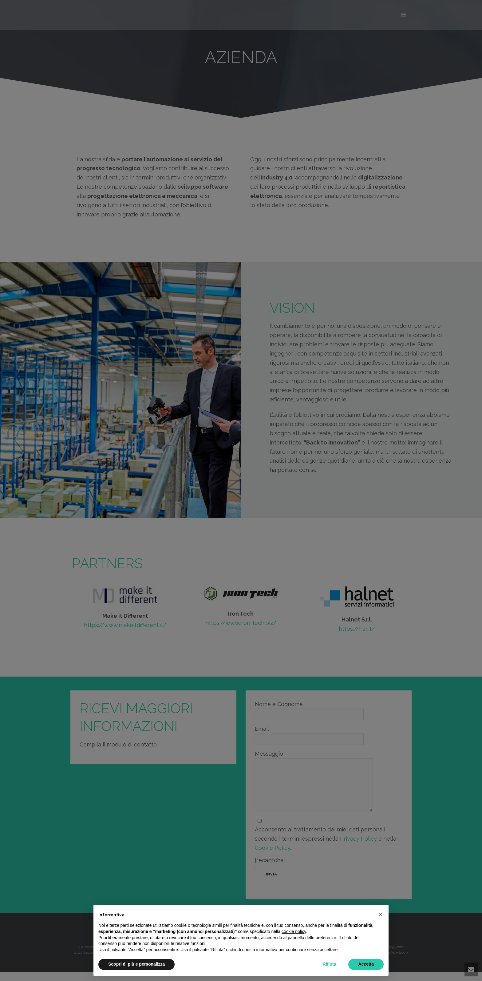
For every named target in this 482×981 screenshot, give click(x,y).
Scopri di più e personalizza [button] (136, 964)
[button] (380, 914)
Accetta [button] (366, 964)
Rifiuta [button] (329, 964)
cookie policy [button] (294, 931)
